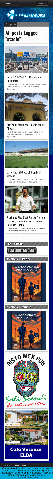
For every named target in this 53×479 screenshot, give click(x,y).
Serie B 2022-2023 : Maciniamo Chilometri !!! (24, 79)
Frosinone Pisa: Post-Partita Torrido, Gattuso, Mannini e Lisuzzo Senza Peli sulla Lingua (26, 221)
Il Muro (8, 466)
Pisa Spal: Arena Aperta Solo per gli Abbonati (26, 126)
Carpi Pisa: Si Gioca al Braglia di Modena (24, 174)
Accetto (34, 477)
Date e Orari (20, 466)
